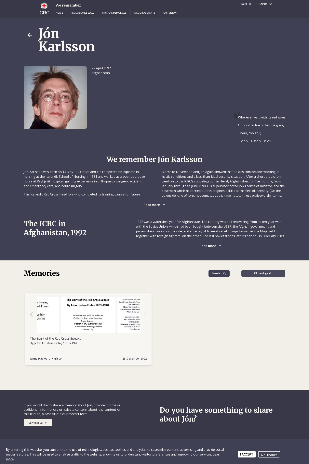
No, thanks (269, 455)
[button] (59, 12)
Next (143, 315)
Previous (33, 315)
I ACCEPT (246, 454)
